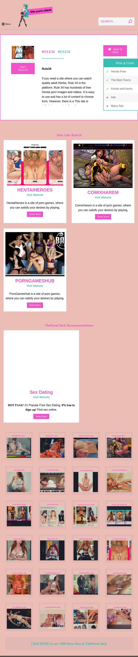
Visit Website (35, 194)
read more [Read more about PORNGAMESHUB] (35, 305)
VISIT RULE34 (23, 68)
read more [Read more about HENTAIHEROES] (35, 214)
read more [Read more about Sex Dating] (41, 416)
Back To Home (115, 51)
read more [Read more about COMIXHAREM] (103, 216)
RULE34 (63, 52)
